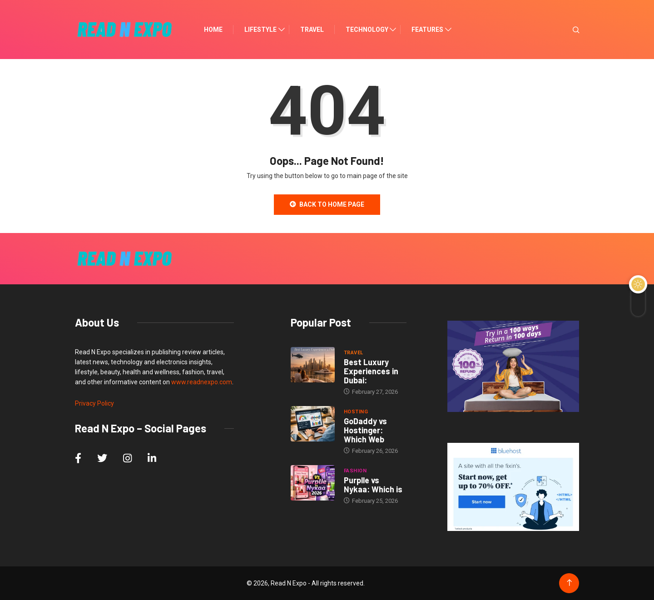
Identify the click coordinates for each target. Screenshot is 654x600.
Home (213, 29)
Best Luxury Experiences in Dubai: (371, 371)
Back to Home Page (327, 204)
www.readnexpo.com (201, 382)
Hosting (356, 412)
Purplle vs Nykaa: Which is (373, 484)
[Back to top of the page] (569, 583)
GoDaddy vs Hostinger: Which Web (365, 430)
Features (427, 29)
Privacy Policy (94, 403)
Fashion (355, 471)
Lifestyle (260, 29)
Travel (312, 29)
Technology (367, 29)
